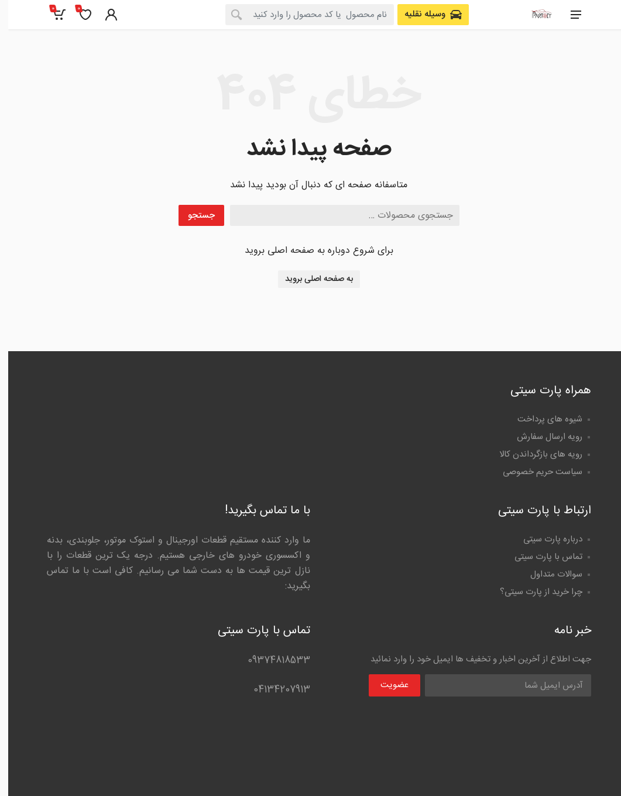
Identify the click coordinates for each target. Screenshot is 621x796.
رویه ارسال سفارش (541, 437)
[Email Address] (500, 685)
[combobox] (301, 14)
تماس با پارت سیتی (540, 557)
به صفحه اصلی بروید (311, 279)
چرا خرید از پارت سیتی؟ (533, 592)
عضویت (386, 685)
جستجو (193, 215)
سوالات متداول (548, 574)
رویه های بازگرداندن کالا (532, 454)
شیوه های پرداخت (541, 419)
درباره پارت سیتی (544, 539)
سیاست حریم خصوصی (534, 472)
